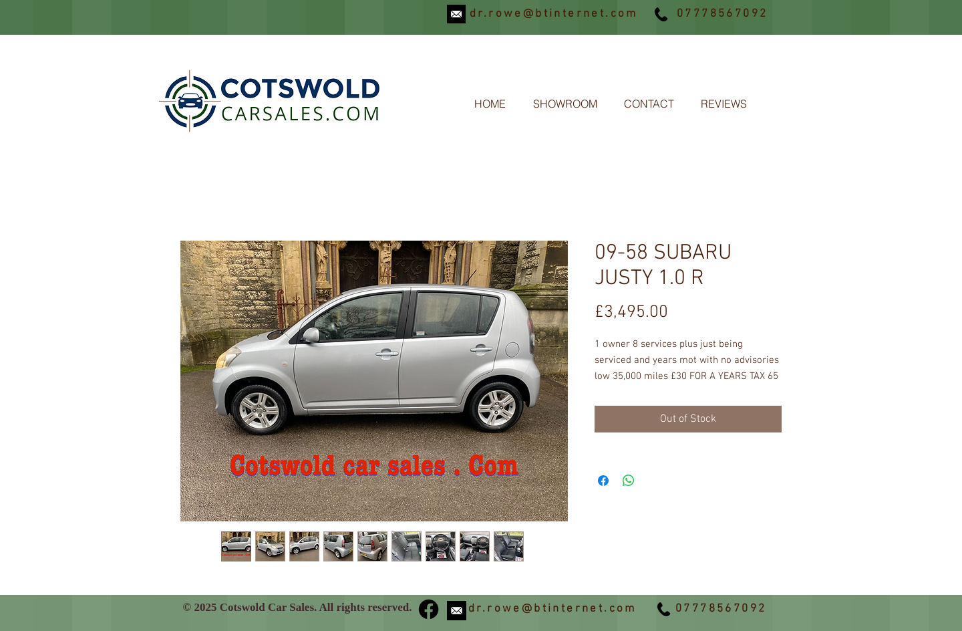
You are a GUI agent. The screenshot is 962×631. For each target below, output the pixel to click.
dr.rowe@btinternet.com (554, 14)
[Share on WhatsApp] (629, 481)
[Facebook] (429, 609)
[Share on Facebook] (603, 481)
